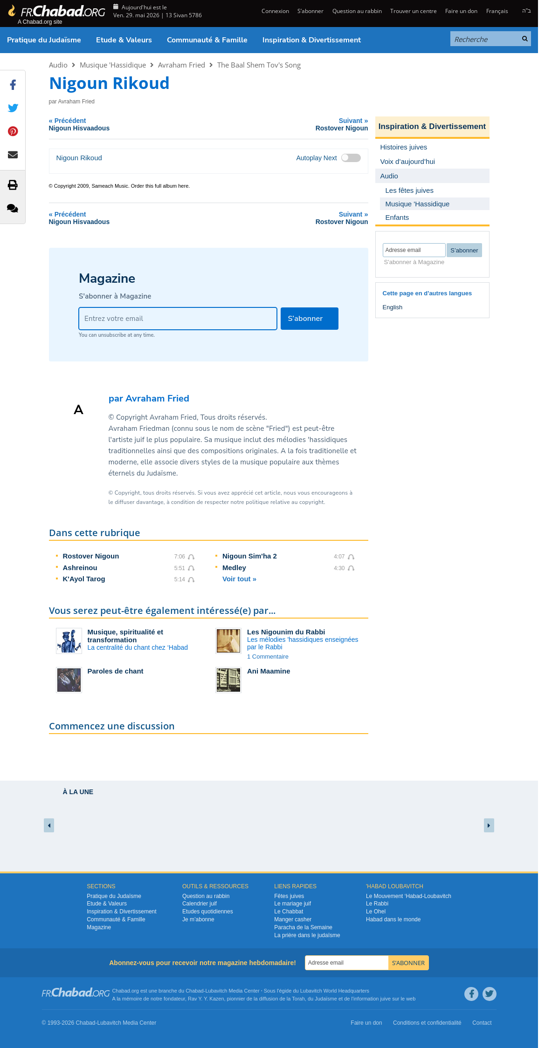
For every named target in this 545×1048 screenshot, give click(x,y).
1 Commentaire (268, 656)
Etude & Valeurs (124, 40)
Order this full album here (160, 186)
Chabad (195, 991)
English (393, 307)
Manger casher (292, 919)
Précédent (132, 124)
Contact (481, 1023)
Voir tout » (239, 579)
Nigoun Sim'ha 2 (249, 556)
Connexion (274, 11)
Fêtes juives (289, 896)
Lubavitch (216, 991)
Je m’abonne (198, 919)
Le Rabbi (377, 903)
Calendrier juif (199, 903)
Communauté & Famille (207, 40)
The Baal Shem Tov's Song (259, 64)
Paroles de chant (116, 671)
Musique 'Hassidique (113, 64)
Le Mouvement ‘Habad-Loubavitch (408, 896)
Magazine (99, 927)
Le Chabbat (288, 911)
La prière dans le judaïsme (307, 935)
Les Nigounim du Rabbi (286, 632)
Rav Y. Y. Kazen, (207, 998)
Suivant (296, 124)
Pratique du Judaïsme (44, 40)
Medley (234, 568)
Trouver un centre (413, 11)
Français (497, 11)
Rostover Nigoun (91, 556)
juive (385, 998)
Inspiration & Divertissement (311, 40)
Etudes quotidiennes (207, 911)
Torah (298, 998)
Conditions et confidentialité (427, 1023)
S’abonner (310, 11)
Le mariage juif (292, 903)
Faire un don (461, 11)
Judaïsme (326, 998)
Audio (58, 64)
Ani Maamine (268, 671)
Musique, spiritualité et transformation (126, 636)
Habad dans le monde (393, 919)
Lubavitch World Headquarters (334, 991)
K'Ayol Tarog (84, 579)
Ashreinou (80, 568)
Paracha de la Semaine (303, 927)
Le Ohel (376, 911)
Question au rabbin (357, 11)
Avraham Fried (181, 64)
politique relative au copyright (285, 502)
